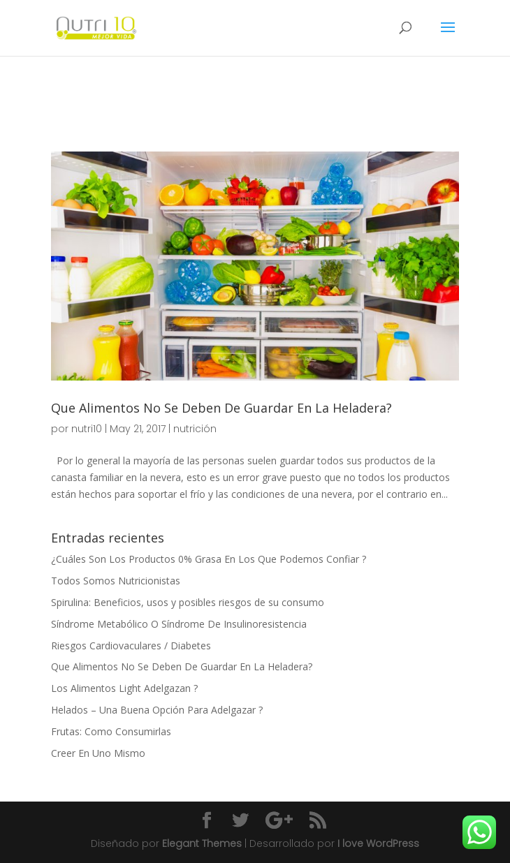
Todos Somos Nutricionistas (115, 580)
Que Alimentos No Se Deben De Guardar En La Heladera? (221, 407)
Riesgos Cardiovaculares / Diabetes (131, 645)
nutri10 (86, 429)
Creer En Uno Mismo (98, 753)
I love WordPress (378, 843)
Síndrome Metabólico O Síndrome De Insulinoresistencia (179, 623)
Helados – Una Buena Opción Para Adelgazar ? (157, 709)
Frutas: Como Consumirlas (111, 731)
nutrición (195, 429)
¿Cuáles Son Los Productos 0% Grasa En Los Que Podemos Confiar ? (208, 559)
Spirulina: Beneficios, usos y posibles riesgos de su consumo (187, 602)
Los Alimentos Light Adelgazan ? (124, 688)
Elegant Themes (202, 843)
